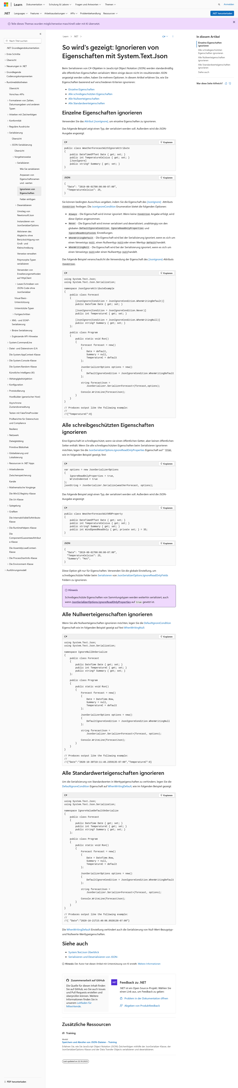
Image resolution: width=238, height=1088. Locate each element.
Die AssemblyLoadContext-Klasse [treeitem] (23, 550)
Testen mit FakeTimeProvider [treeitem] (23, 412)
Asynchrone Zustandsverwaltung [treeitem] (19, 404)
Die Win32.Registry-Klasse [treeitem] (22, 493)
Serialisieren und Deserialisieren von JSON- (93, 956)
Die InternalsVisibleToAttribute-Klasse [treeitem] (25, 519)
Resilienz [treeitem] (13, 429)
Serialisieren (105, 575)
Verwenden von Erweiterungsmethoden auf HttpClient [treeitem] (29, 273)
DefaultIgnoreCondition (157, 623)
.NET (76, 36)
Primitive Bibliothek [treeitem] (19, 447)
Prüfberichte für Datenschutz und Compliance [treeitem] (24, 421)
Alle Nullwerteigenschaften (83, 98)
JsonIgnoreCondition (104, 206)
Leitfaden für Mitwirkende (79, 1004)
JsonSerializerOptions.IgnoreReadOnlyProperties (116, 450)
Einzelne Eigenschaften (81, 89)
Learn (65, 36)
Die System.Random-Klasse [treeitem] (23, 366)
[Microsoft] (6, 4)
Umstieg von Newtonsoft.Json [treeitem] (25, 213)
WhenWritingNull (134, 627)
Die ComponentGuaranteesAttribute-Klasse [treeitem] (25, 537)
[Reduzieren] (40, 34)
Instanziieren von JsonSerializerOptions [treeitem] (28, 223)
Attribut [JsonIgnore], (96, 121)
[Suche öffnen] (219, 4)
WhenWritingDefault (120, 786)
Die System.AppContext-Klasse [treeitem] (24, 354)
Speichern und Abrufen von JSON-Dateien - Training (89, 1042)
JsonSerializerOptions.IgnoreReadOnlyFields (143, 575)
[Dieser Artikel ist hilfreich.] (226, 83)
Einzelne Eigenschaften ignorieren (210, 44)
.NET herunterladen (222, 13)
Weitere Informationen (149, 963)
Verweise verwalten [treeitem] (26, 253)
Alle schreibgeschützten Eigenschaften (90, 94)
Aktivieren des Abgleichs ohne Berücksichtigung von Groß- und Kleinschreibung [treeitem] (28, 239)
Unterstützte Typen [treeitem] (24, 308)
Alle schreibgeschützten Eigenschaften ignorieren (210, 51)
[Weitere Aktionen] (173, 36)
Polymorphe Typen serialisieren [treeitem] (26, 261)
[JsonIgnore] (154, 202)
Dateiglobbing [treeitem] (16, 441)
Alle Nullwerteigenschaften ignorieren (211, 59)
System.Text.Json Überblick (83, 952)
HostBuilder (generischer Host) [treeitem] (24, 396)
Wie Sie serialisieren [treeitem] (30, 168)
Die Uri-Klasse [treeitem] (16, 499)
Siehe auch (203, 72)
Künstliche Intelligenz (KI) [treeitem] (22, 372)
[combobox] (22, 41)
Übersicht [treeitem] (14, 88)
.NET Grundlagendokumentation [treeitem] (23, 47)
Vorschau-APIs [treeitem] (16, 94)
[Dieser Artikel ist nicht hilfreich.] (230, 83)
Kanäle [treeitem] (12, 481)
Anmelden (229, 4)
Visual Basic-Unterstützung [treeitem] (22, 300)
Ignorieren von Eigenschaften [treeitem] (27, 191)
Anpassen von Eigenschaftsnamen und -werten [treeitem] (29, 178)
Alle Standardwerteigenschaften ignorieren (214, 66)
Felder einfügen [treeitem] (27, 199)
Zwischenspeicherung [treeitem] (20, 475)
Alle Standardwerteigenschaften (86, 103)
